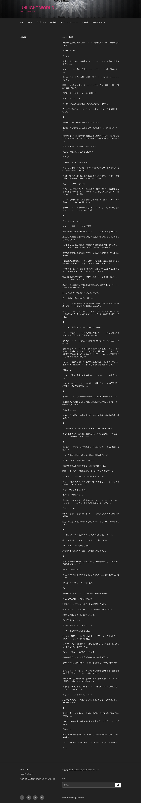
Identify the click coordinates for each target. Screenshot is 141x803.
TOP (21, 22)
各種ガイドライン (99, 22)
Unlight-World (37, 8)
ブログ (30, 22)
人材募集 (85, 22)
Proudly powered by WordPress (73, 798)
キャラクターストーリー (69, 22)
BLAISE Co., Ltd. (80, 770)
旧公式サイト (41, 22)
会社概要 (53, 22)
